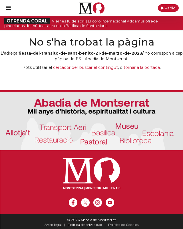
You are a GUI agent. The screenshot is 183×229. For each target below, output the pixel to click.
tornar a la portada (142, 67)
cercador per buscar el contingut (85, 67)
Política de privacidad (85, 224)
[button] (168, 8)
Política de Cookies (123, 224)
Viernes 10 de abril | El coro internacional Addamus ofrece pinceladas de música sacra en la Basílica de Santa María (81, 23)
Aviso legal (53, 224)
